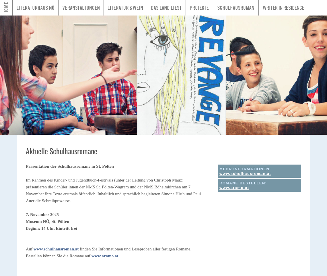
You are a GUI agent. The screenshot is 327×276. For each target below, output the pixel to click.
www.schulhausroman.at (56, 249)
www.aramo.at (105, 256)
